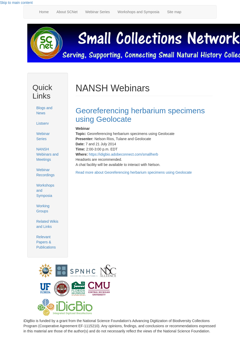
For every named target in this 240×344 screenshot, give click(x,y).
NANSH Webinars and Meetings (47, 154)
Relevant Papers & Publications (46, 242)
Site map (174, 12)
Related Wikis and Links (47, 224)
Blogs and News (44, 110)
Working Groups (42, 208)
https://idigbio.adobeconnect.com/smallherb (123, 154)
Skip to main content (16, 3)
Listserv (42, 123)
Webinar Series (97, 12)
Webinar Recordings (45, 172)
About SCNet (67, 12)
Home (44, 12)
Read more (134, 172)
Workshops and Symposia (138, 12)
